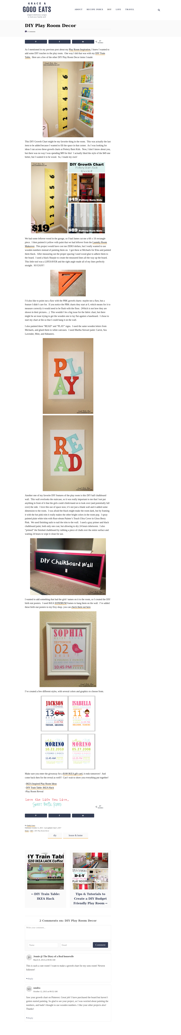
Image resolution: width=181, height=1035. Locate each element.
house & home (76, 835)
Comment (100, 945)
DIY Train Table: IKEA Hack (40, 787)
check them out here (80, 607)
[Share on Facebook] (59, 42)
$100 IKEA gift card (72, 773)
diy (55, 835)
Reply (29, 979)
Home (27, 831)
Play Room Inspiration (79, 49)
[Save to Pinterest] (36, 42)
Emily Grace (31, 825)
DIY (31, 831)
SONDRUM (61, 603)
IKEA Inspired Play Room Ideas (41, 783)
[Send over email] (83, 42)
